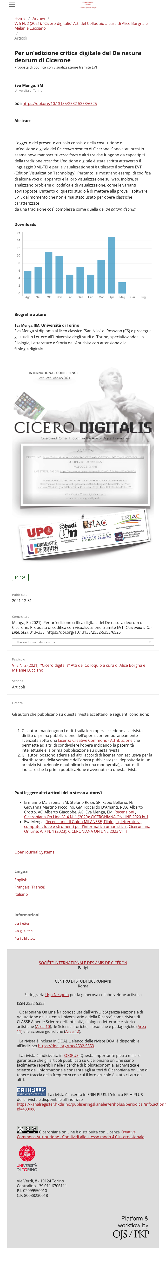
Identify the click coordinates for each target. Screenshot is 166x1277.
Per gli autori (23, 931)
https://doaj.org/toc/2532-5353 (66, 1045)
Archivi (39, 18)
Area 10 (43, 1026)
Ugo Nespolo (57, 994)
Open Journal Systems (34, 852)
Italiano (21, 894)
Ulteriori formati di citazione (35, 642)
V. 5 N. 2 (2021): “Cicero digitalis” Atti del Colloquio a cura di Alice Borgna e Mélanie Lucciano (81, 26)
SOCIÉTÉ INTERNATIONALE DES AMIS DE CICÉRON (83, 962)
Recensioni (124, 812)
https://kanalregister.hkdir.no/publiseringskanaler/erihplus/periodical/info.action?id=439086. (91, 1107)
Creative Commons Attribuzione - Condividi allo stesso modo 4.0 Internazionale (80, 1134)
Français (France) (29, 887)
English (20, 879)
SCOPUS (71, 1055)
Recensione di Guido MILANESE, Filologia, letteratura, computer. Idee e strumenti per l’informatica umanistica (82, 824)
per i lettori (22, 923)
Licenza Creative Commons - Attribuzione (95, 740)
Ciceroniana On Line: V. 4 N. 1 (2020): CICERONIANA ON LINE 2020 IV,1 (86, 816)
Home (20, 18)
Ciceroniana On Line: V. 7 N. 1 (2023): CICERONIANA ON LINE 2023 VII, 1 (87, 829)
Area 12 (72, 1031)
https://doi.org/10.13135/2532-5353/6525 (60, 103)
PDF (22, 577)
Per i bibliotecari (25, 938)
